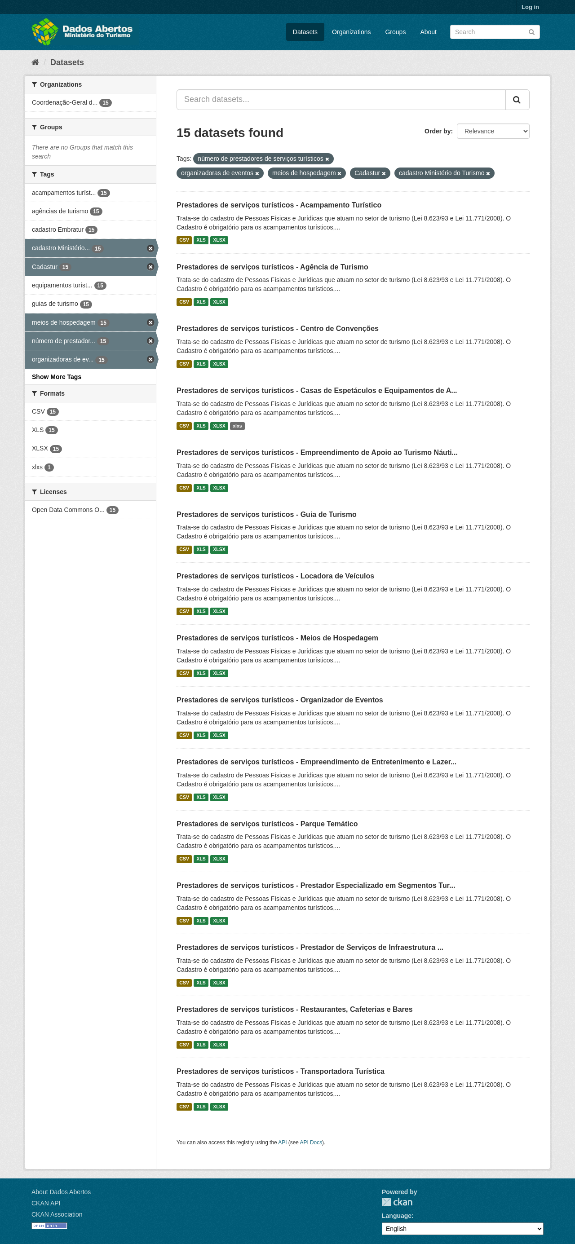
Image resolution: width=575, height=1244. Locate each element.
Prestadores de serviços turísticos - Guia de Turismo (267, 514)
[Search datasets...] (341, 99)
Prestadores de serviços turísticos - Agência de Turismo (272, 267)
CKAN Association (57, 1214)
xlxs (237, 425)
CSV (184, 240)
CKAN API (46, 1203)
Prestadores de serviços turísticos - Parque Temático (267, 824)
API (282, 1142)
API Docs (311, 1142)
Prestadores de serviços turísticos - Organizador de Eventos (280, 700)
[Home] (35, 62)
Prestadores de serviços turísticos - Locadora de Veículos (275, 576)
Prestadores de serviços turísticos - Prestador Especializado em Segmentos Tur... (316, 885)
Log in (530, 7)
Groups (395, 31)
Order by (438, 131)
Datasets (305, 31)
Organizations (351, 31)
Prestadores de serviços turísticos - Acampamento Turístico (279, 205)
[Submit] (531, 31)
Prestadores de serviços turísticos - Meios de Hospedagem (277, 638)
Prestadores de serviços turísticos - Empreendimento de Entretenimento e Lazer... (316, 762)
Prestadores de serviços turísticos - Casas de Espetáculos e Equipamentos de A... (317, 390)
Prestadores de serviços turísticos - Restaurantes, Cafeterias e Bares (295, 1009)
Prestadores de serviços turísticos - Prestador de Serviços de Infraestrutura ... (310, 947)
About (428, 31)
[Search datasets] (495, 32)
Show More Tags (56, 376)
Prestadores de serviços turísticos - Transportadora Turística (281, 1071)
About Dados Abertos (61, 1191)
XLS (200, 240)
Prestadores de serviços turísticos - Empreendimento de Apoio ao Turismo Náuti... (317, 452)
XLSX (219, 240)
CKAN (397, 1202)
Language (396, 1215)
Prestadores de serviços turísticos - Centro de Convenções (278, 328)
